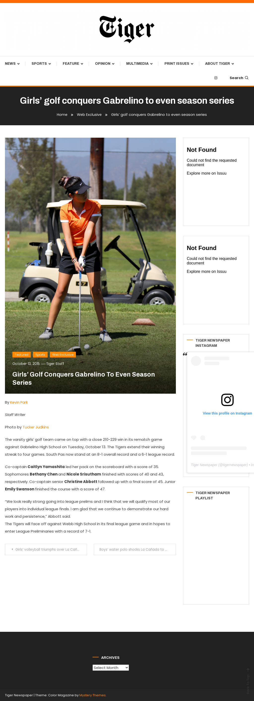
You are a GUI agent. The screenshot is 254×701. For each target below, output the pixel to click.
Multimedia (137, 63)
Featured (21, 354)
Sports (39, 63)
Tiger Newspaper (204, 465)
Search (239, 77)
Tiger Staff (56, 363)
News (10, 63)
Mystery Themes (92, 695)
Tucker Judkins (36, 427)
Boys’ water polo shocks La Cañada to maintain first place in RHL (138, 549)
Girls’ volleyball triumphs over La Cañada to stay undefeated (51, 549)
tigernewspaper (235, 465)
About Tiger (217, 63)
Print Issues (176, 63)
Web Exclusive (62, 354)
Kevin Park (19, 402)
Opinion (102, 63)
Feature (71, 63)
